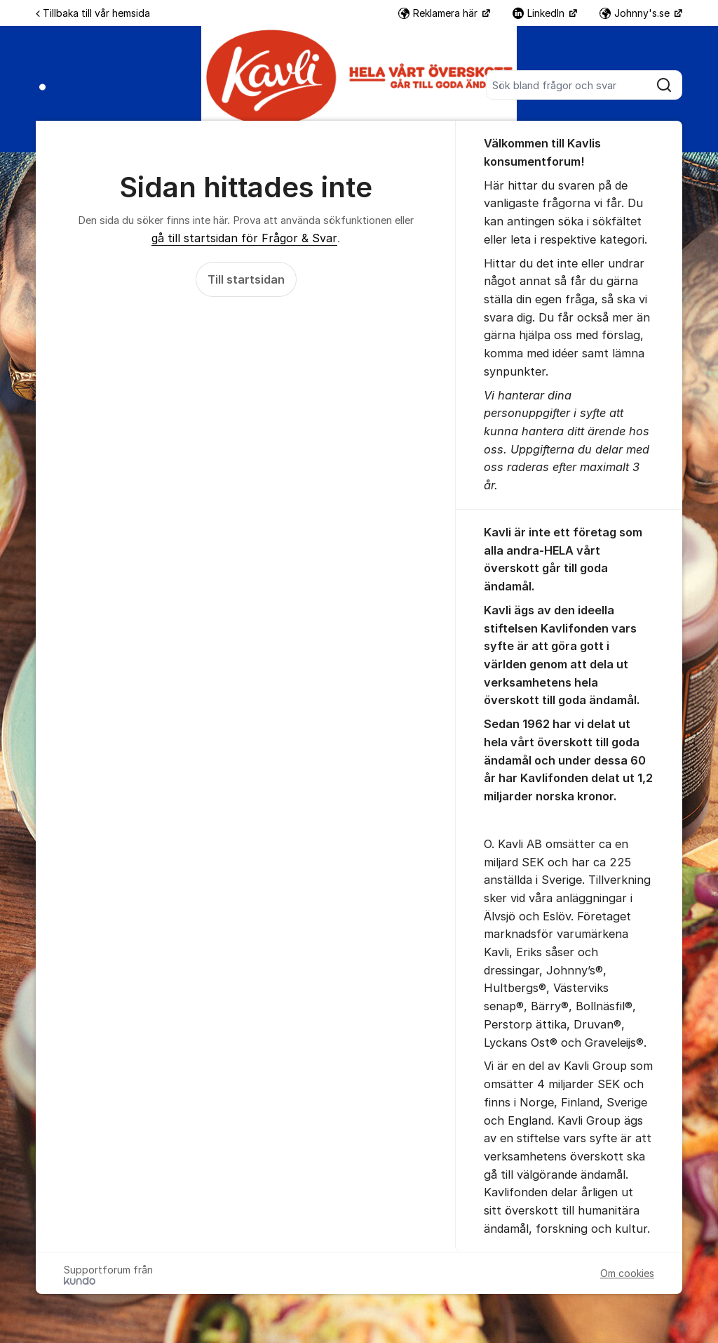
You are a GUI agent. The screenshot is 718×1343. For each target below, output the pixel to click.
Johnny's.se (636, 13)
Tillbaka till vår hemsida (93, 13)
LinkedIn (540, 13)
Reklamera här (439, 13)
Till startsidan (246, 279)
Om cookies (627, 1273)
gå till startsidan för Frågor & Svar (244, 238)
